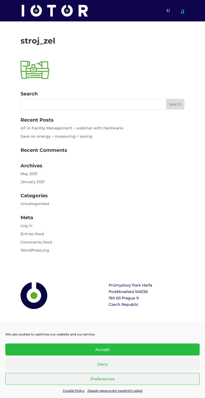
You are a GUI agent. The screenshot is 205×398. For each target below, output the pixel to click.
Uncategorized (35, 203)
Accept (102, 349)
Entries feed (32, 233)
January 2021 (33, 181)
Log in (27, 225)
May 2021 (29, 173)
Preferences (102, 378)
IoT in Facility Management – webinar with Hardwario (72, 128)
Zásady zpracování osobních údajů (115, 391)
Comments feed (36, 242)
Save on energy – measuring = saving (56, 136)
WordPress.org (35, 250)
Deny (102, 364)
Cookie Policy (74, 391)
